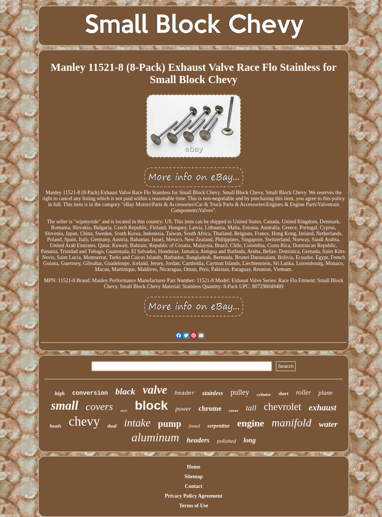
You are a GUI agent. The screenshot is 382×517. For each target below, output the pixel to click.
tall (251, 407)
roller (303, 392)
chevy (84, 421)
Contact (193, 486)
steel (123, 411)
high (60, 393)
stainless (212, 393)
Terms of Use (193, 505)
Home (193, 467)
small (64, 405)
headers (198, 440)
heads (55, 426)
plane (325, 392)
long (250, 440)
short (283, 393)
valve (155, 389)
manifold (291, 422)
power (183, 408)
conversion (90, 393)
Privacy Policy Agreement (193, 496)
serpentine (218, 426)
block (151, 405)
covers (99, 406)
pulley (240, 392)
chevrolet (282, 406)
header (185, 393)
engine (250, 423)
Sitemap (194, 476)
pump (169, 424)
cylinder (264, 394)
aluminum (155, 437)
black (125, 391)
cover (233, 410)
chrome (209, 408)
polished (226, 441)
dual (112, 426)
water (328, 424)
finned (194, 426)
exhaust (322, 407)
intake (137, 423)
